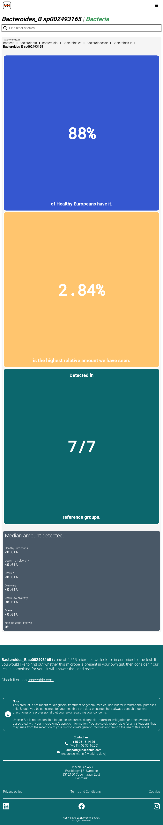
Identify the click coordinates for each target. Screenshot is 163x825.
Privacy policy (12, 791)
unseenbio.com (41, 680)
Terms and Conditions (85, 791)
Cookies (154, 791)
